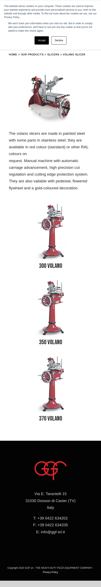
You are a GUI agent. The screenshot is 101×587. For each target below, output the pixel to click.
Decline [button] (59, 40)
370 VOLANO (50, 419)
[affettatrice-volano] (50, 206)
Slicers (53, 54)
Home (13, 54)
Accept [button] (42, 40)
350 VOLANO (50, 343)
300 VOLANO (50, 267)
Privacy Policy (50, 572)
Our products (32, 54)
